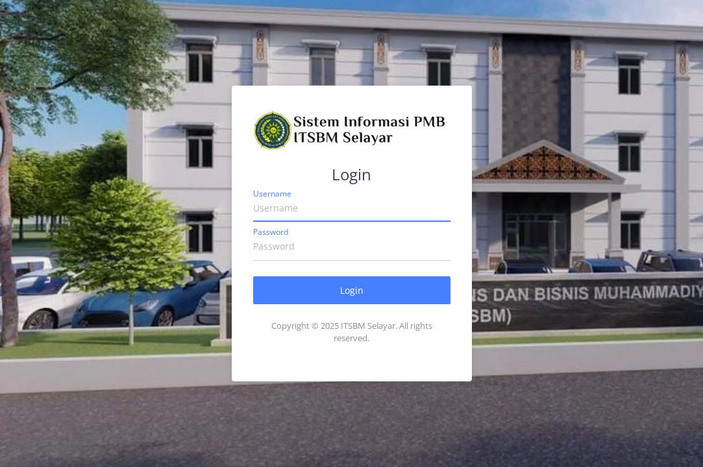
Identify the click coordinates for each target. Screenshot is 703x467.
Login (352, 290)
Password (270, 231)
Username (272, 193)
